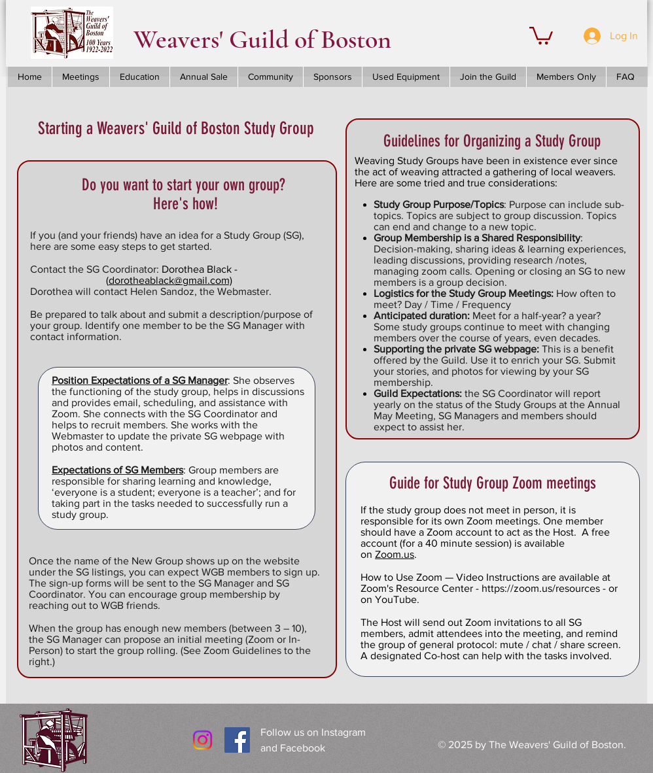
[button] (541, 34)
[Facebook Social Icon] (237, 740)
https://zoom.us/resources (541, 588)
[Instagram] (202, 740)
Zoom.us (394, 554)
